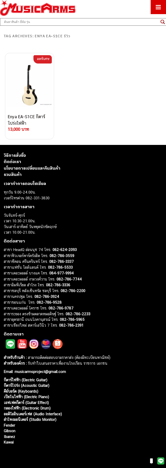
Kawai (9, 442)
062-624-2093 (65, 249)
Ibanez (9, 436)
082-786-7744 (69, 279)
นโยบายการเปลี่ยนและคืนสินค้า (32, 168)
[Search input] (81, 21)
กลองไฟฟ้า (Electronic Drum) (27, 408)
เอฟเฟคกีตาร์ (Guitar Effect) (26, 402)
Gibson (9, 431)
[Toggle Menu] (158, 7)
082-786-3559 (62, 256)
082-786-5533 (60, 267)
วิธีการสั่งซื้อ (15, 155)
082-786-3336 (58, 285)
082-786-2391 (71, 325)
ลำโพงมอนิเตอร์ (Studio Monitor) (30, 419)
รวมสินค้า (13, 174)
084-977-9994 (61, 273)
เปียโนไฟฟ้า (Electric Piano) (26, 397)
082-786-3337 (61, 261)
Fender (9, 425)
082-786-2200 (73, 291)
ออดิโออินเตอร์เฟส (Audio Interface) (33, 414)
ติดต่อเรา (12, 161)
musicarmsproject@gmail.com (39, 371)
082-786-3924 (46, 296)
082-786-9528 (49, 302)
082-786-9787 (61, 308)
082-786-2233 (78, 314)
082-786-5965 (72, 319)
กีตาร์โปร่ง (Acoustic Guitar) (26, 385)
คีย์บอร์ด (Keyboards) (21, 391)
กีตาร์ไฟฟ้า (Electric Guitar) (25, 380)
